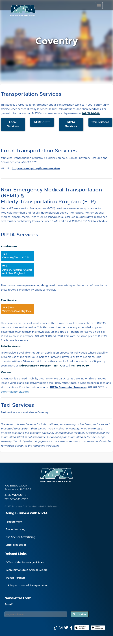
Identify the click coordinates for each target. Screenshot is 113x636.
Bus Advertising (15, 529)
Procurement (14, 521)
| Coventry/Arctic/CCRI (15, 255)
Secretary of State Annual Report (26, 569)
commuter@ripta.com (15, 391)
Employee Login (16, 544)
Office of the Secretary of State (25, 562)
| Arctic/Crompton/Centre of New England (17, 269)
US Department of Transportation (27, 585)
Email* (9, 604)
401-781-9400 (15, 495)
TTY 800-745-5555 (16, 499)
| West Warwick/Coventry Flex (16, 309)
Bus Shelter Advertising (20, 536)
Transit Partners (15, 577)
